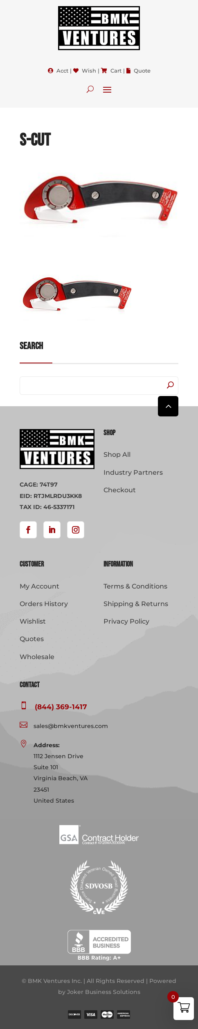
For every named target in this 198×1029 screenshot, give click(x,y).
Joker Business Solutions (103, 992)
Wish (89, 70)
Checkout (120, 490)
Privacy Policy (126, 621)
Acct (62, 70)
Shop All (117, 454)
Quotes (32, 639)
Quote (142, 70)
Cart (116, 70)
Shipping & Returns (136, 604)
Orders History (44, 604)
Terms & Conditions (135, 586)
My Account (39, 586)
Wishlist (33, 621)
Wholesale (37, 657)
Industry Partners (133, 472)
